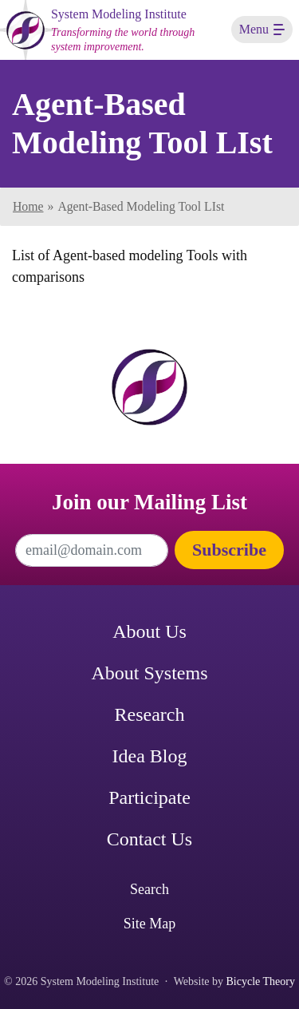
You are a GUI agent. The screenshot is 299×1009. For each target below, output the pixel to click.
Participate (149, 797)
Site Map (150, 924)
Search (149, 889)
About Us (149, 631)
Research (150, 714)
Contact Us (149, 839)
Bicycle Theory (260, 981)
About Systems (149, 673)
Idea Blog (149, 756)
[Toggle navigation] (262, 29)
